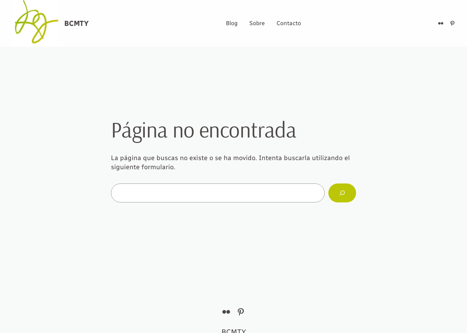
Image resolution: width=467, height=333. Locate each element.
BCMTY (76, 23)
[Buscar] (342, 192)
